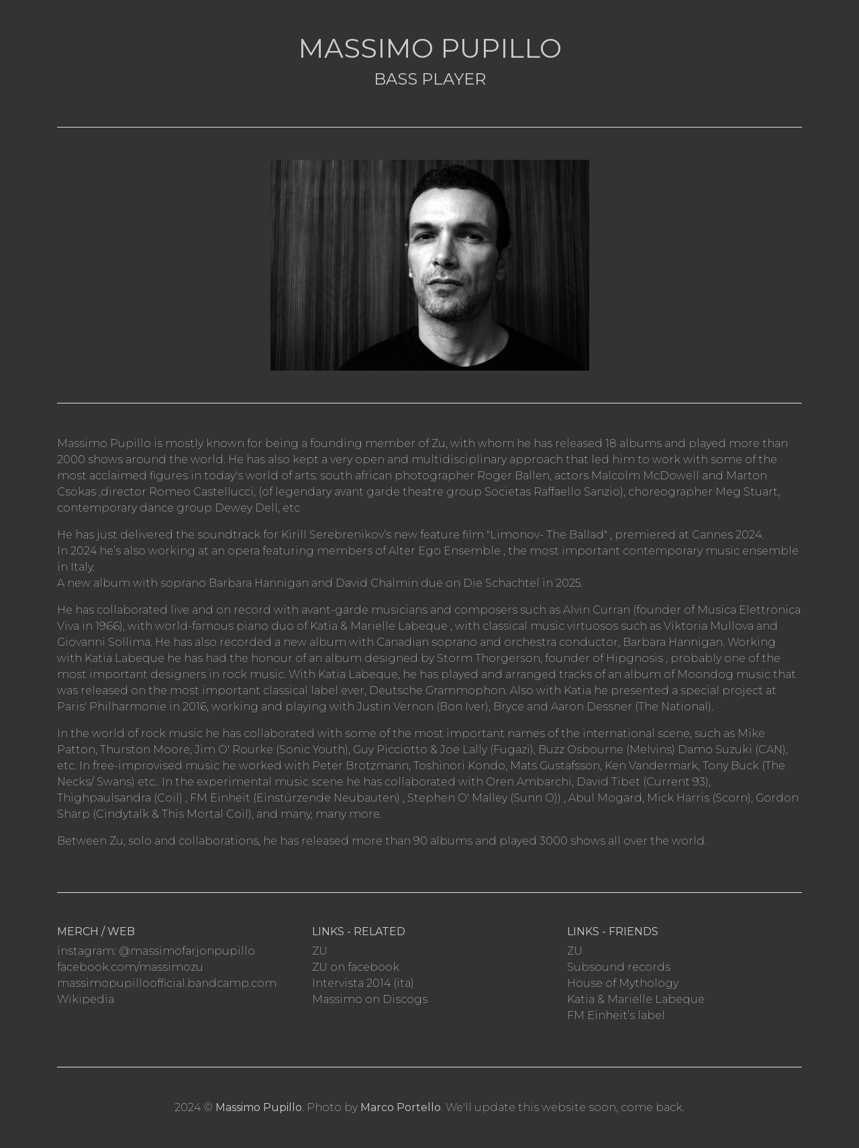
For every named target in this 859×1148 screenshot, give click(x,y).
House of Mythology (622, 983)
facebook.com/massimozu (130, 967)
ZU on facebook (355, 967)
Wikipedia (85, 999)
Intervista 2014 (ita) (363, 983)
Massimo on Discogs (369, 999)
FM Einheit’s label (616, 1015)
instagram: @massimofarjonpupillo (156, 951)
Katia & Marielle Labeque (636, 999)
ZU (319, 951)
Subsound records (618, 967)
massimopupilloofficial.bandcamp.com (166, 983)
